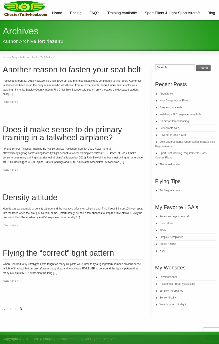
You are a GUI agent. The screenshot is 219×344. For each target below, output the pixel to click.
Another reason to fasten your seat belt (72, 69)
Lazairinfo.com (168, 277)
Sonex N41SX (168, 297)
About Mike (166, 93)
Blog (211, 13)
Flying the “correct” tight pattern (58, 252)
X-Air (163, 250)
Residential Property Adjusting (177, 283)
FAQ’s (94, 13)
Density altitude (30, 197)
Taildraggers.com (170, 190)
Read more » (10, 101)
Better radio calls (169, 128)
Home (57, 13)
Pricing (76, 13)
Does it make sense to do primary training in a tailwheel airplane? (62, 133)
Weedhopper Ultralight (173, 304)
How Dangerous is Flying (174, 100)
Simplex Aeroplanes (171, 237)
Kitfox (163, 230)
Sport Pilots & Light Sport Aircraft (172, 13)
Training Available (122, 13)
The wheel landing (170, 164)
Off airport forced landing (174, 121)
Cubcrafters (166, 223)
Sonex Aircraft (168, 243)
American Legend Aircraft (175, 216)
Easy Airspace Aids (171, 107)
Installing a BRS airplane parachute (180, 114)
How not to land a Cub (173, 134)
